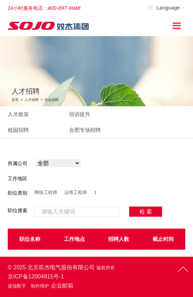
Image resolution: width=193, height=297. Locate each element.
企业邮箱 (62, 286)
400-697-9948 (64, 8)
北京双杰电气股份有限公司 (61, 267)
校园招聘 (18, 130)
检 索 (145, 212)
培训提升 (79, 114)
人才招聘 (32, 100)
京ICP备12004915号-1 (36, 276)
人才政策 (18, 114)
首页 (15, 100)
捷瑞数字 (17, 286)
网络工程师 (45, 192)
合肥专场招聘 (85, 130)
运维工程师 (75, 192)
